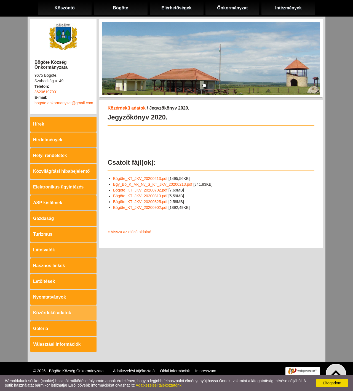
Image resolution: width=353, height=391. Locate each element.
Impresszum (205, 371)
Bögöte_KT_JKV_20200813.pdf (140, 196)
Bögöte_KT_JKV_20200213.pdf (140, 178)
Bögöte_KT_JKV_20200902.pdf (140, 207)
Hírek (38, 124)
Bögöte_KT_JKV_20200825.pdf (140, 202)
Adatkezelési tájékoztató (134, 371)
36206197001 (46, 92)
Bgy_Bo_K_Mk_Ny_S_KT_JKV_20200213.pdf (152, 184)
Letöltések (44, 281)
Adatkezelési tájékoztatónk (158, 385)
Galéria (40, 328)
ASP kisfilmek (47, 202)
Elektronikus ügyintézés (58, 187)
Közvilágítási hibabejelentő (61, 171)
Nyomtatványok (49, 297)
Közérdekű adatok (52, 312)
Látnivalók (44, 250)
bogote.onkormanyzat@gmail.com (63, 103)
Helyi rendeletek (50, 155)
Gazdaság (43, 218)
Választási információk (57, 344)
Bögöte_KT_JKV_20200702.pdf (140, 190)
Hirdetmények (47, 139)
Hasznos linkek (49, 265)
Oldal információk (175, 371)
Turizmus (42, 234)
